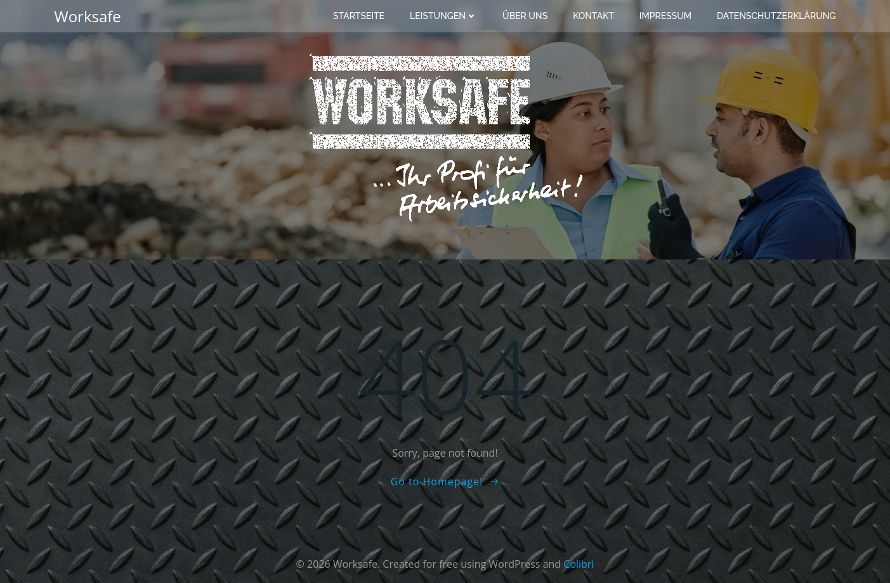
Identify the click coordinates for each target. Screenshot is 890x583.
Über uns (524, 16)
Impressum (665, 16)
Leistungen (443, 16)
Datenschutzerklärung (776, 16)
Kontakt (593, 16)
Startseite (358, 16)
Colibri (578, 564)
